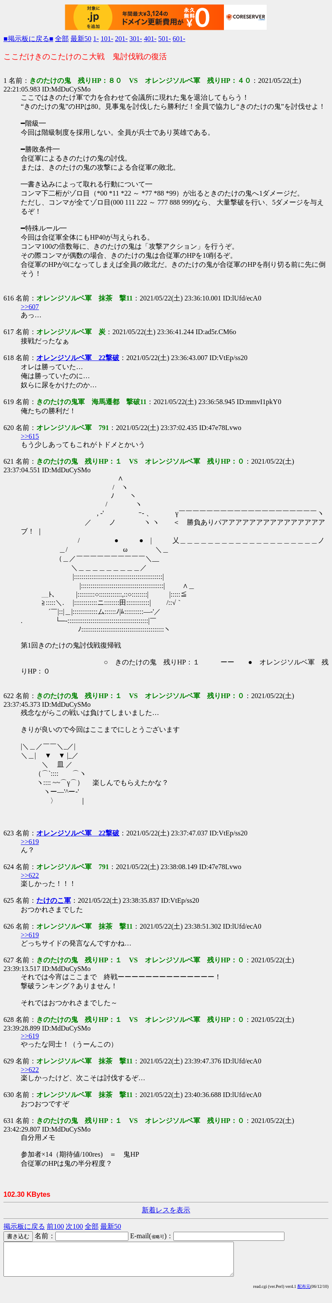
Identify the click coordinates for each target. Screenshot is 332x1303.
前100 (55, 1226)
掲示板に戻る (24, 1226)
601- (178, 38)
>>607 (30, 306)
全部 (62, 38)
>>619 (30, 841)
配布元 (303, 1292)
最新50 (80, 38)
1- (96, 38)
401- (150, 38)
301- (135, 38)
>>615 (30, 436)
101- (107, 38)
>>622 (30, 875)
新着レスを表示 (166, 1210)
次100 (74, 1226)
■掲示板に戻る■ (28, 38)
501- (164, 38)
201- (121, 38)
